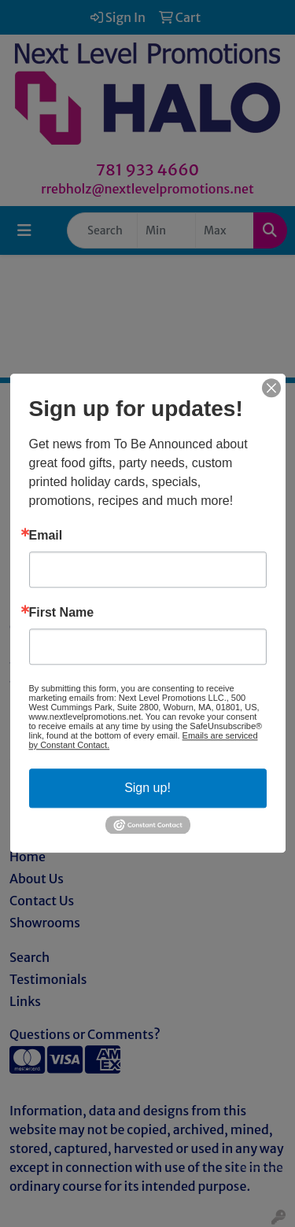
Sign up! (147, 787)
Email (46, 535)
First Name (61, 612)
